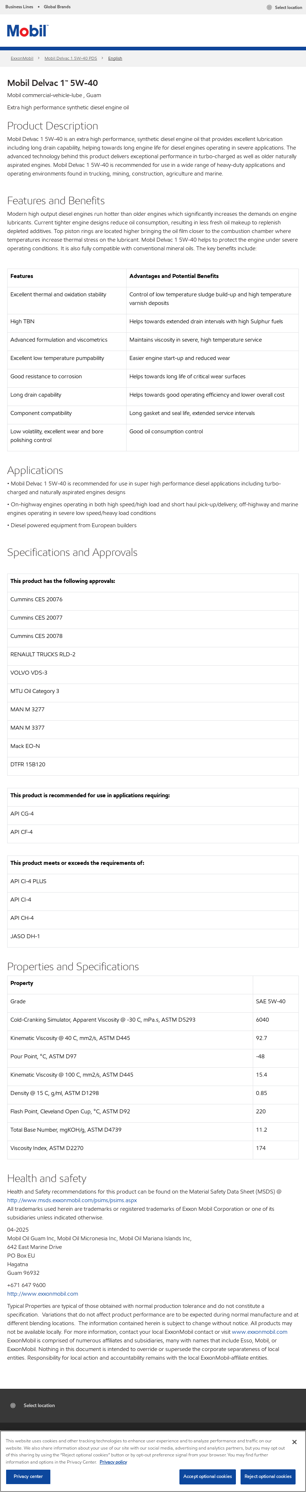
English (115, 58)
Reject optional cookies (268, 1476)
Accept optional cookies (207, 1476)
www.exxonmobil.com (259, 1332)
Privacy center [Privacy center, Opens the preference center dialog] (28, 1476)
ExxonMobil (22, 58)
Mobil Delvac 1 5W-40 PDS (71, 58)
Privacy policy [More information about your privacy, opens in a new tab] (113, 1462)
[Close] (294, 1442)
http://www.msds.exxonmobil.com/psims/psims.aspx (72, 1200)
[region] (153, 1461)
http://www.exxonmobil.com (42, 1293)
